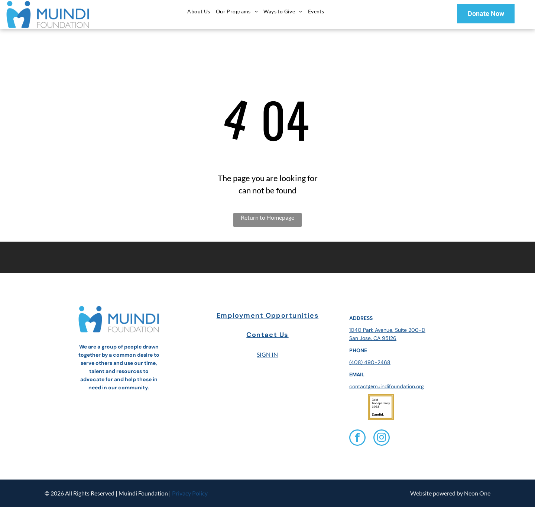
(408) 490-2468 (369, 362)
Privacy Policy (190, 493)
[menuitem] (199, 11)
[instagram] (381, 438)
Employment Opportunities (268, 315)
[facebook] (357, 438)
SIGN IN (267, 354)
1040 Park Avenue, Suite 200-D (387, 330)
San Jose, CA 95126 (372, 338)
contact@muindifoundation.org (386, 386)
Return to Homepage (267, 217)
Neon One (477, 493)
